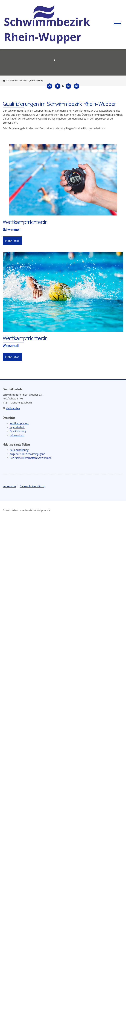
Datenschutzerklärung (32, 486)
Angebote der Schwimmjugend (27, 454)
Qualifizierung (36, 80)
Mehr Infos (12, 240)
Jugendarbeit (17, 427)
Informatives (17, 435)
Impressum (9, 486)
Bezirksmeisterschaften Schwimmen (31, 457)
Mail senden (13, 408)
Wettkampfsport (19, 423)
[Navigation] (117, 23)
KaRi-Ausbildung (19, 450)
